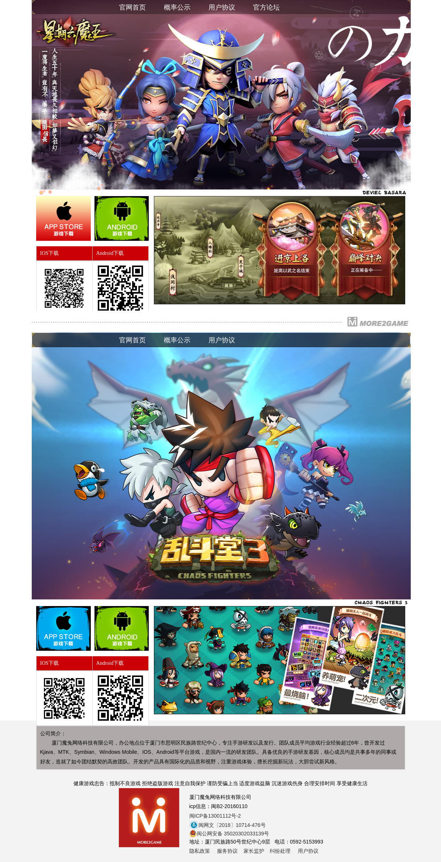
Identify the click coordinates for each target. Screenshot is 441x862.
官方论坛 (267, 7)
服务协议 (227, 851)
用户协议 (222, 7)
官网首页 (132, 7)
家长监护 (254, 851)
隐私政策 (199, 851)
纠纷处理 (280, 851)
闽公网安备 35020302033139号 (229, 833)
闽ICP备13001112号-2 (215, 816)
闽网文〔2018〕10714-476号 (227, 825)
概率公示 (177, 7)
